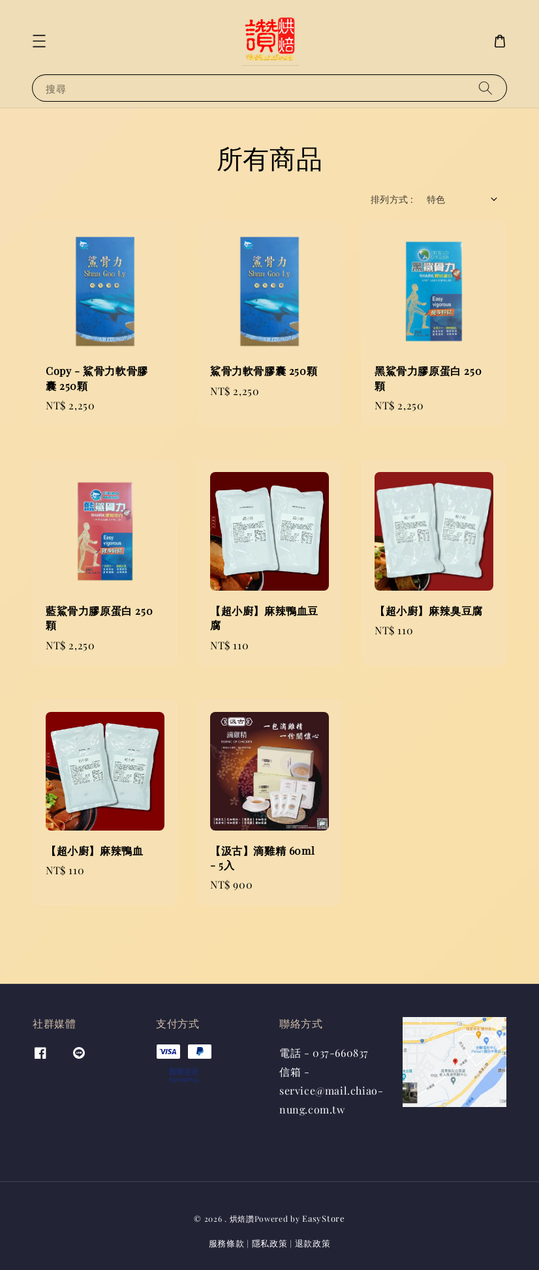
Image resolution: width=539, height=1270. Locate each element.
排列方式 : (392, 199)
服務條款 (227, 1242)
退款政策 (313, 1242)
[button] (39, 41)
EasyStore (323, 1218)
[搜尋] (485, 87)
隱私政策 (270, 1242)
